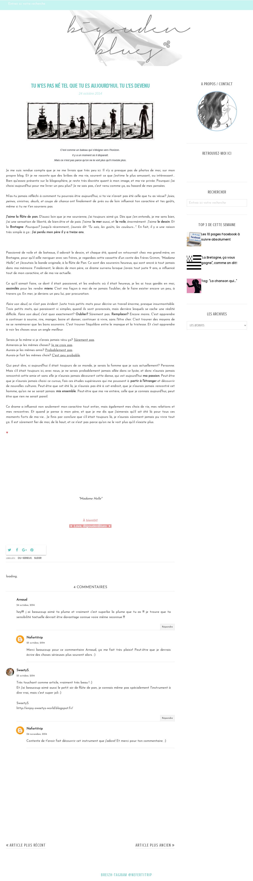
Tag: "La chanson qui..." (219, 281)
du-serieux (25, 558)
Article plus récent (28, 845)
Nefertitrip (35, 637)
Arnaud (21, 599)
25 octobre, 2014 (36, 643)
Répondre (167, 627)
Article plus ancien (153, 845)
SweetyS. (22, 670)
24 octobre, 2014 (25, 605)
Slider (38, 558)
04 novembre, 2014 (37, 734)
